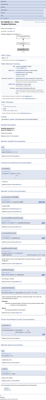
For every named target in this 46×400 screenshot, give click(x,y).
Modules (3, 7)
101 (11, 263)
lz (26, 74)
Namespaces (23, 10)
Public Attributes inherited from (17, 113)
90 (10, 227)
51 (10, 136)
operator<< (12, 119)
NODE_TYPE (12, 84)
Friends (36, 22)
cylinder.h (11, 31)
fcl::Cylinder (8, 152)
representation (19, 88)
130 (11, 312)
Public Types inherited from (14, 60)
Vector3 (10, 78)
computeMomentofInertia (22, 70)
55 (10, 156)
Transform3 (31, 78)
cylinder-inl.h (18, 184)
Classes (23, 13)
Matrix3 (10, 70)
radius (23, 74)
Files (23, 16)
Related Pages (4, 4)
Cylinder (5, 18)
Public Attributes (42, 20)
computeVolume (20, 72)
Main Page (3, 1)
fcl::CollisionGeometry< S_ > (30, 98)
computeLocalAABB (21, 66)
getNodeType (19, 84)
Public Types (25, 20)
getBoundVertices (20, 78)
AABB (22, 68)
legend (23, 51)
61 (10, 380)
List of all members (42, 22)
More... (14, 28)
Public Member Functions (33, 20)
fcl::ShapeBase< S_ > (21, 60)
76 (10, 281)
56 (10, 184)
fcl (1, 18)
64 (10, 211)
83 (10, 242)
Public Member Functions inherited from (17, 96)
